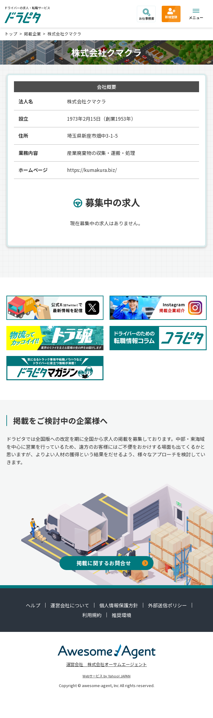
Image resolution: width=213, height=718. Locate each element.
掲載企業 (32, 34)
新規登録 (171, 13)
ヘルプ (33, 605)
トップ (11, 34)
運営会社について (69, 605)
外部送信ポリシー (167, 605)
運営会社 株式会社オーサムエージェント (106, 664)
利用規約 (92, 615)
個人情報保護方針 (118, 605)
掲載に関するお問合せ (112, 563)
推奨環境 (121, 615)
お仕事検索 (146, 14)
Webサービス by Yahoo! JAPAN (106, 675)
